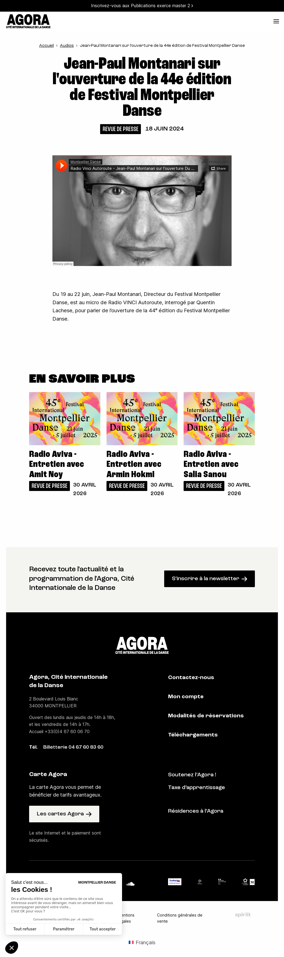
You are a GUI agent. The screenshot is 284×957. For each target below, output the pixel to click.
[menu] (276, 21)
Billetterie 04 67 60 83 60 (73, 747)
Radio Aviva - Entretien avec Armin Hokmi (133, 465)
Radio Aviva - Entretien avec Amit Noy (56, 465)
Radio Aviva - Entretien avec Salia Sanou (211, 465)
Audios (67, 46)
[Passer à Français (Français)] (142, 942)
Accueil (46, 46)
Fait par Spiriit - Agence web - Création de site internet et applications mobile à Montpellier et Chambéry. (242, 915)
